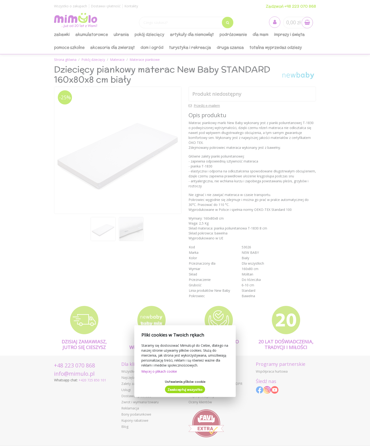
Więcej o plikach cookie (159, 371)
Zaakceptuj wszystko (185, 389)
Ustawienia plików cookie (185, 381)
